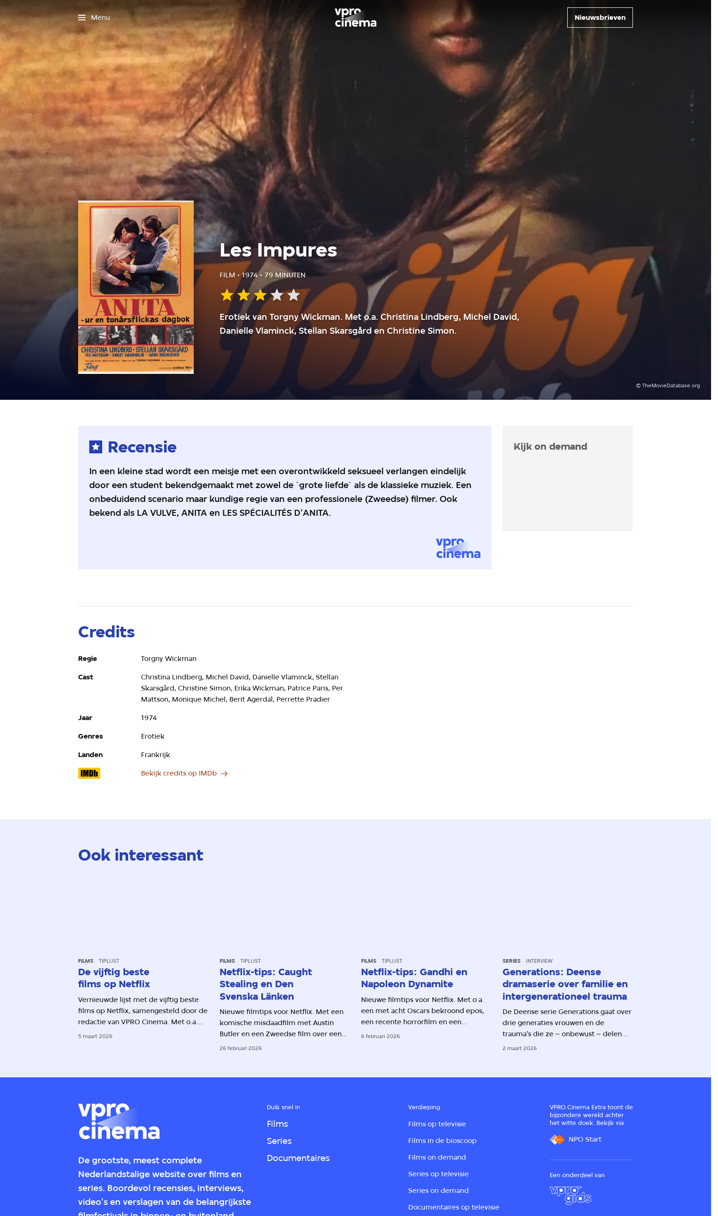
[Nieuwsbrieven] (600, 17)
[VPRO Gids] (570, 1195)
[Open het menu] (94, 17)
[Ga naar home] (355, 17)
